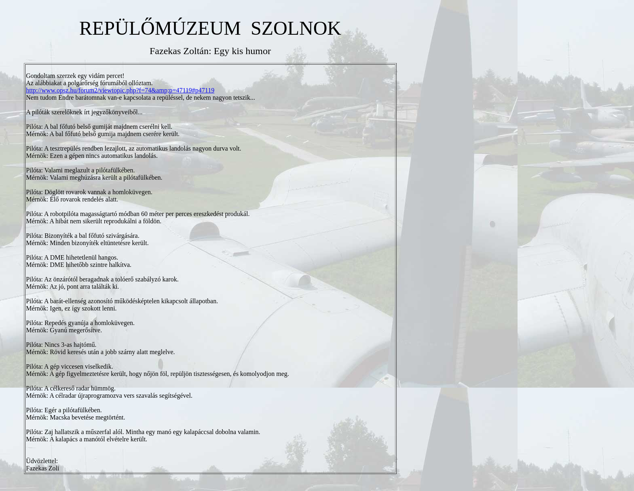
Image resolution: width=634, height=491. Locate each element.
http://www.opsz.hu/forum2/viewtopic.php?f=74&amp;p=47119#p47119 (120, 90)
